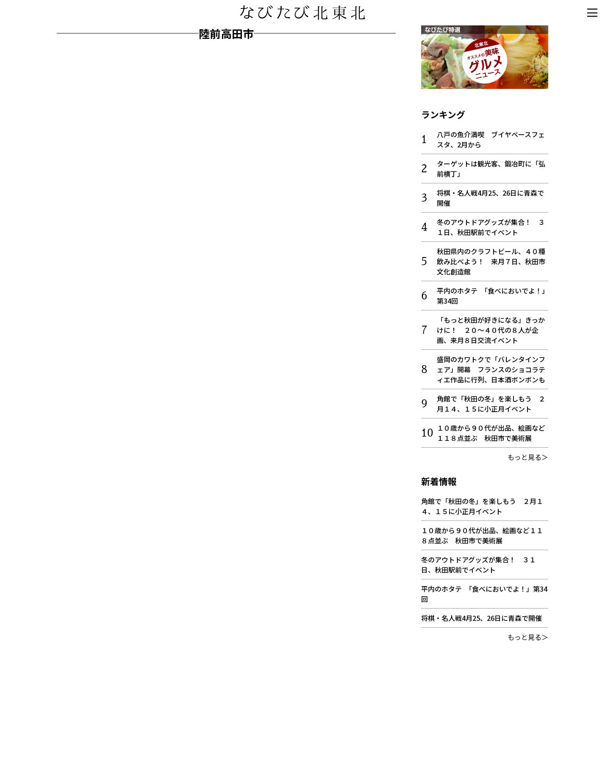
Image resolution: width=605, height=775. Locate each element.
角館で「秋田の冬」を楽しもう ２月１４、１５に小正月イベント (491, 403)
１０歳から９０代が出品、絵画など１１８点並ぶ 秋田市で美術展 (491, 433)
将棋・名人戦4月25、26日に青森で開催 (481, 618)
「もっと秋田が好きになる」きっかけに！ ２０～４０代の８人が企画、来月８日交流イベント (491, 330)
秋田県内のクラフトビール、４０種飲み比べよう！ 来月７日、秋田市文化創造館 (491, 261)
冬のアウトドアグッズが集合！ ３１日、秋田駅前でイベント (491, 227)
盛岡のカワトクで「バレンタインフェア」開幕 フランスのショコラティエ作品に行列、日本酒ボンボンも (491, 369)
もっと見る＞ (528, 457)
